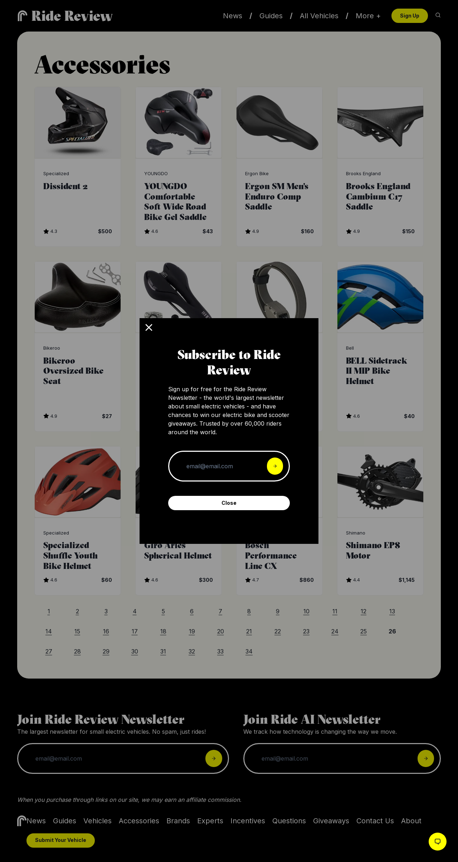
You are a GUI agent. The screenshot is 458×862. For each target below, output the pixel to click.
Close (229, 503)
